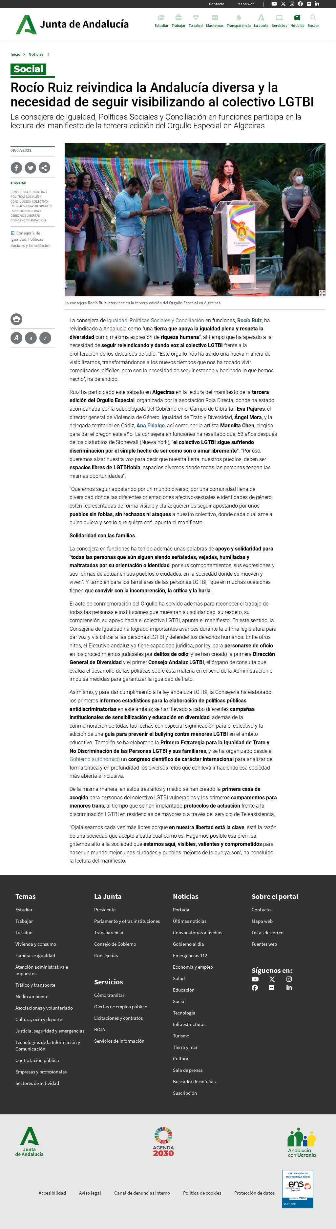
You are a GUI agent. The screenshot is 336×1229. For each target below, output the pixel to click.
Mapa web (246, 3)
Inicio (90, 24)
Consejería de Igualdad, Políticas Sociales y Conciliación (30, 239)
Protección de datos (254, 1193)
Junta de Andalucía (26, 24)
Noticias (36, 54)
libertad (33, 216)
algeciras (26, 206)
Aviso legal (90, 1193)
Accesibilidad (52, 1193)
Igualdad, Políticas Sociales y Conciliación (155, 320)
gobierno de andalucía (28, 220)
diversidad (32, 211)
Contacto (216, 3)
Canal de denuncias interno (142, 1193)
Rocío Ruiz (249, 320)
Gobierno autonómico (95, 759)
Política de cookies (202, 1193)
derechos (18, 216)
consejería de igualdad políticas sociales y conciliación (28, 197)
